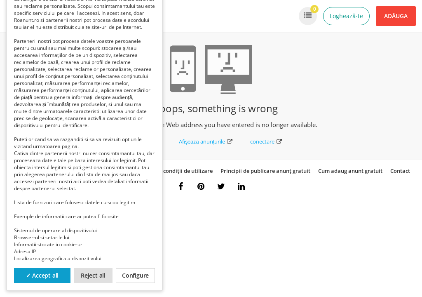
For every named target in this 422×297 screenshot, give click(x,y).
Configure (135, 275)
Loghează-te (346, 16)
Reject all (93, 275)
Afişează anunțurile (205, 141)
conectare (266, 141)
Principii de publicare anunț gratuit (265, 170)
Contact (400, 170)
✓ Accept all (42, 275)
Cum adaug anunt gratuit (350, 170)
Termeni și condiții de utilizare (174, 170)
